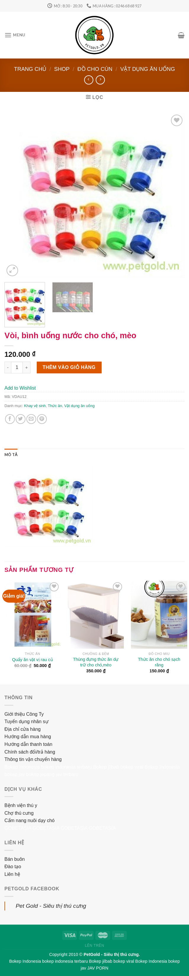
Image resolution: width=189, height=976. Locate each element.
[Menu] (14, 35)
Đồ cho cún (94, 69)
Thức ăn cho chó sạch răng (159, 662)
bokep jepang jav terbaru (52, 774)
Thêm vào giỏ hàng (69, 367)
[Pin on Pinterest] (42, 419)
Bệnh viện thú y (20, 805)
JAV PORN (97, 968)
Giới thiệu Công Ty (24, 714)
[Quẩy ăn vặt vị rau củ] (32, 615)
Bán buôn (14, 859)
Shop (62, 69)
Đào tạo (12, 866)
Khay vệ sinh (35, 406)
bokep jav (14, 774)
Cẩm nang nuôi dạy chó (29, 820)
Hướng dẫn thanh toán (28, 744)
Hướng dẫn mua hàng (27, 736)
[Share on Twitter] (20, 419)
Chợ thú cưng (18, 813)
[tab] (10, 455)
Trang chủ (30, 69)
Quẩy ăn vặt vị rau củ (32, 659)
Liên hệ (12, 874)
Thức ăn (55, 406)
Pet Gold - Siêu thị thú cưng (51, 906)
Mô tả (10, 454)
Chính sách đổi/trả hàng (29, 751)
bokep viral (131, 767)
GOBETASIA (17, 828)
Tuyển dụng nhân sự (26, 721)
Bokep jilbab (106, 767)
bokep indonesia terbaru (66, 767)
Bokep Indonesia (22, 767)
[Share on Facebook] (10, 419)
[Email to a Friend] (31, 419)
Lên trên (94, 946)
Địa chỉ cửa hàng (22, 729)
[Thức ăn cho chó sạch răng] (159, 615)
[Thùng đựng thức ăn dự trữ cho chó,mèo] (96, 615)
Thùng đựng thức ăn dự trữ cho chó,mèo (95, 662)
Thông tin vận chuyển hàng (33, 759)
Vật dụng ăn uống (147, 69)
